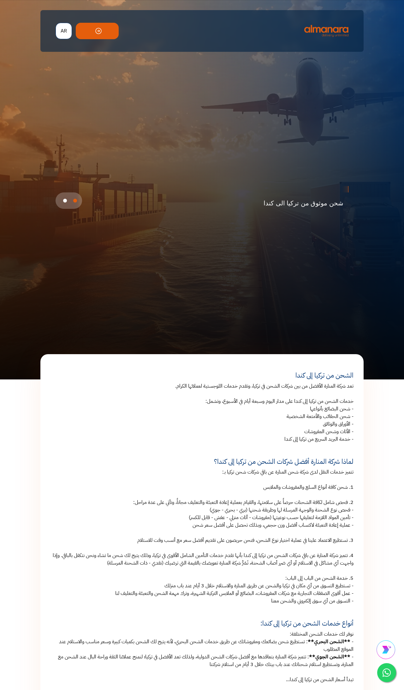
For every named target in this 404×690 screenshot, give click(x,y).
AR (64, 31)
